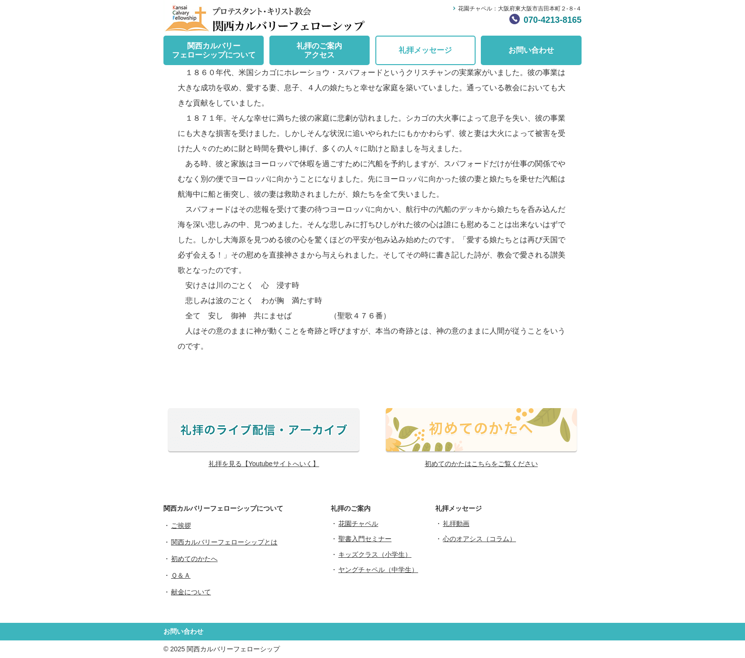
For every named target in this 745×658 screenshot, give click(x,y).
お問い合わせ (531, 50)
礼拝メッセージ (425, 50)
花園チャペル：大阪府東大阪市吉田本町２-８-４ (520, 8)
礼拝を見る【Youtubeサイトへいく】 (264, 463)
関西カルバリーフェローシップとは (224, 542)
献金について (191, 592)
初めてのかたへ (194, 559)
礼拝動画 (456, 523)
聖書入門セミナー (365, 539)
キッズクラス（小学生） (374, 554)
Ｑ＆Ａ (181, 575)
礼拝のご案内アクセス (319, 50)
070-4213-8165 (553, 20)
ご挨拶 (181, 525)
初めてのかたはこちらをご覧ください (481, 463)
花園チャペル (358, 523)
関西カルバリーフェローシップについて (214, 50)
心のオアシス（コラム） (479, 539)
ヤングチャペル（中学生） (378, 569)
